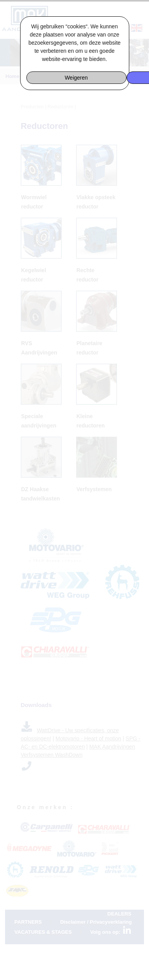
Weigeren (76, 78)
